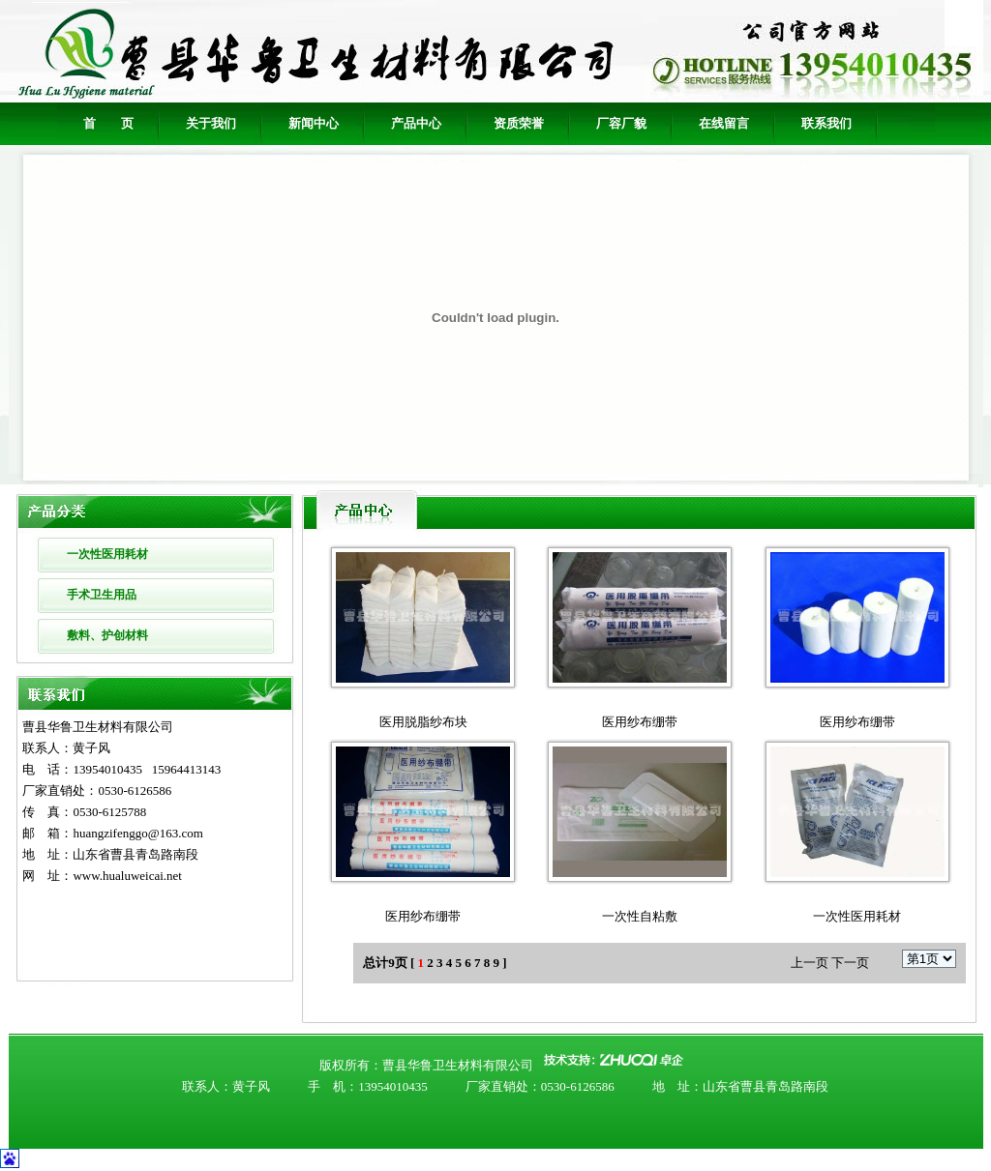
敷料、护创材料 (107, 635)
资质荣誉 (519, 123)
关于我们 (211, 123)
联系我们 (826, 123)
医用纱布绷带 (639, 722)
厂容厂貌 (621, 123)
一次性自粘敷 (639, 916)
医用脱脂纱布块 (423, 722)
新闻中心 (313, 123)
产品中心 (416, 123)
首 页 (108, 123)
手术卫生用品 (101, 594)
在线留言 (724, 123)
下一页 (850, 962)
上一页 (809, 962)
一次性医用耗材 (107, 554)
